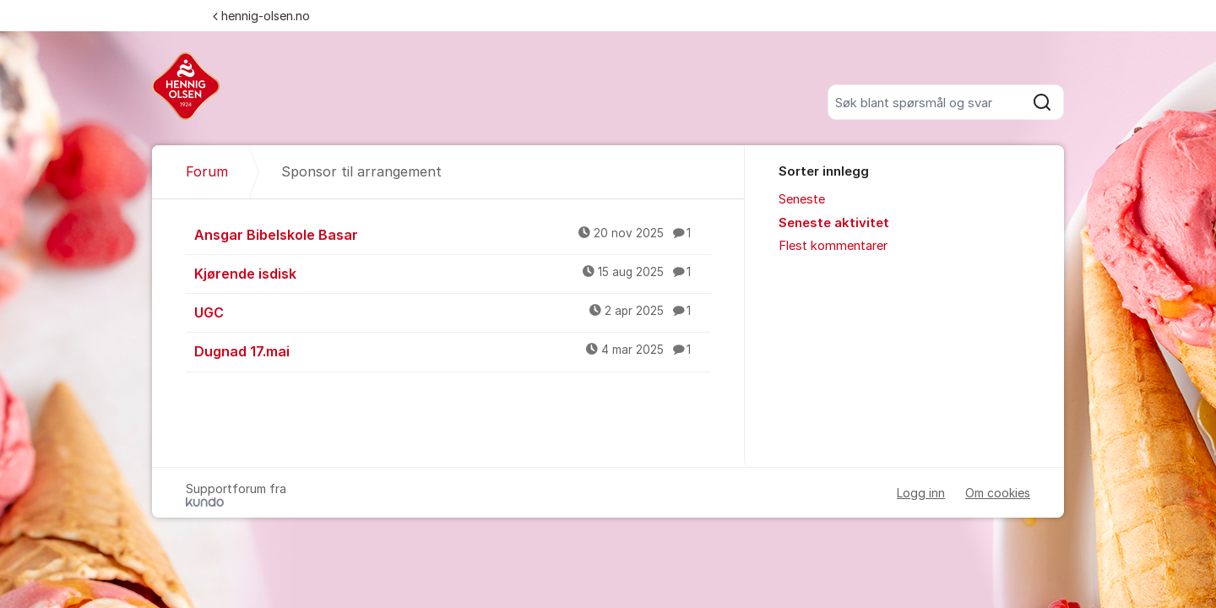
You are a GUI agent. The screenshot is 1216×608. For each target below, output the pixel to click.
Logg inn (921, 493)
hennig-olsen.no (261, 15)
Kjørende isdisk (452, 272)
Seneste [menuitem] (802, 199)
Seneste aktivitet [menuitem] (834, 223)
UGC (452, 311)
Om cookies (997, 493)
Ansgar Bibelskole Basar (452, 234)
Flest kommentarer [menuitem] (833, 245)
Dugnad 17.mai (452, 350)
